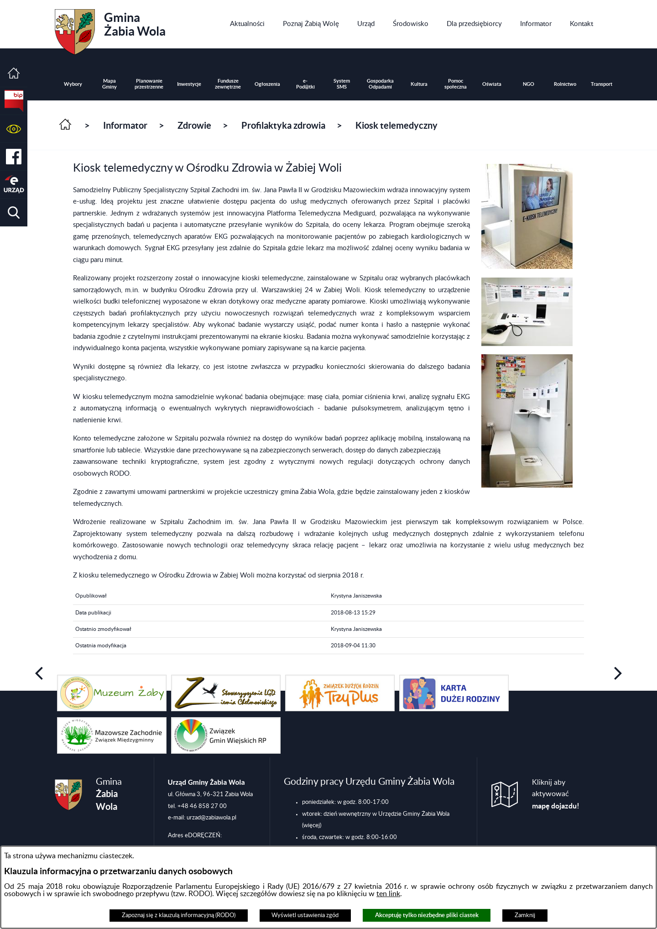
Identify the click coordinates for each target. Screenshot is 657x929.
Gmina (110, 28)
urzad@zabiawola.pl (211, 817)
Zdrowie (194, 125)
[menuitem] (247, 24)
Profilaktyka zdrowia (283, 125)
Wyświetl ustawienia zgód (305, 915)
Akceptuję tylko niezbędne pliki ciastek (427, 915)
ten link (388, 894)
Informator (125, 125)
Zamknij (525, 915)
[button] (13, 129)
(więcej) (311, 825)
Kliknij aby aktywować (555, 794)
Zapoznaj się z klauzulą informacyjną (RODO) (178, 915)
